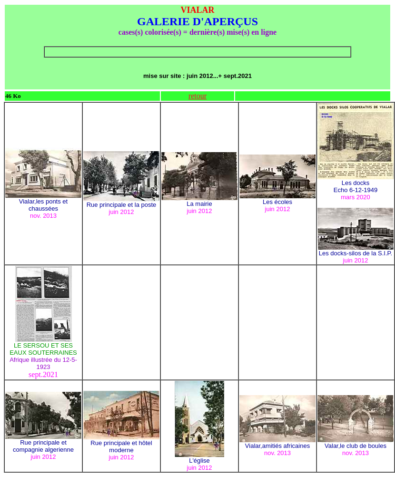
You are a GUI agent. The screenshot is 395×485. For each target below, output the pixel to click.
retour (197, 96)
